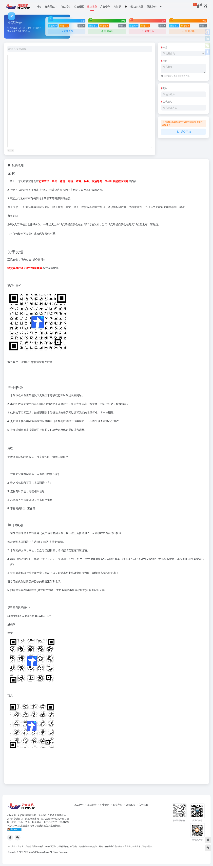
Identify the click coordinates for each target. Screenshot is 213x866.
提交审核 (183, 131)
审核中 (64, 25)
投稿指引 (23, 607)
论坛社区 (79, 6)
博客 (39, 6)
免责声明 (117, 804)
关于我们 (143, 804)
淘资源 (117, 6)
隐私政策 (130, 804)
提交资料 (38, 259)
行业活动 (66, 6)
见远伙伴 (152, 6)
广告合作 (105, 6)
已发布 (52, 25)
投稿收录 (92, 6)
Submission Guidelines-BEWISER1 (28, 616)
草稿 (81, 25)
